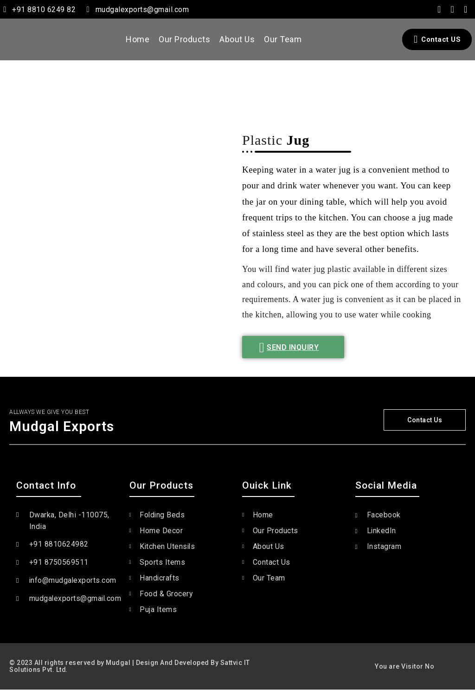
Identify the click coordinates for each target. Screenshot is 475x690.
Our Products (184, 39)
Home (137, 39)
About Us (237, 39)
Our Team (283, 39)
